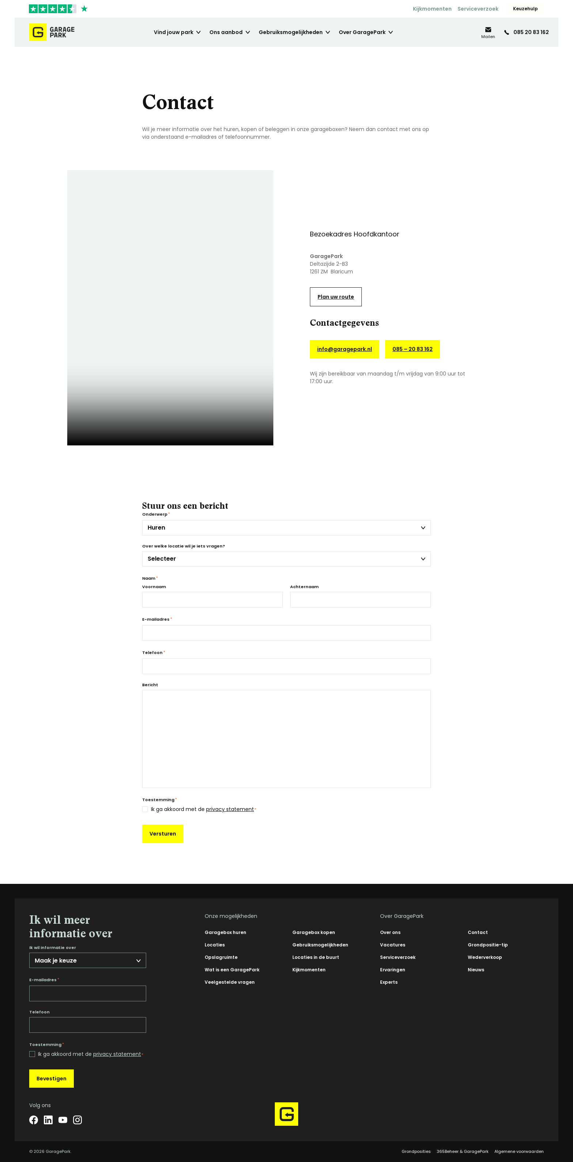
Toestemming (159, 800)
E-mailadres (157, 619)
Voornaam (154, 587)
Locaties (215, 945)
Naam (150, 578)
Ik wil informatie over (52, 948)
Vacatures (392, 945)
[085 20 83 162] (526, 32)
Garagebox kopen (313, 932)
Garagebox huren (225, 932)
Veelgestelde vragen (230, 982)
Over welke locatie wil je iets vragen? (183, 546)
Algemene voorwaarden (519, 1151)
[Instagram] (77, 1120)
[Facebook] (33, 1120)
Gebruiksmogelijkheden (320, 945)
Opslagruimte (221, 957)
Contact (478, 932)
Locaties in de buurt (315, 957)
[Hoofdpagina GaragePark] (52, 32)
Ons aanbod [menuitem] (226, 32)
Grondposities (416, 1151)
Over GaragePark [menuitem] (362, 32)
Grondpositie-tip (488, 945)
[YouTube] (62, 1120)
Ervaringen (392, 970)
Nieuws (476, 970)
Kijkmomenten (432, 8)
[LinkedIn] (48, 1120)
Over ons (390, 932)
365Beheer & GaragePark (463, 1151)
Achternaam (304, 587)
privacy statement (230, 809)
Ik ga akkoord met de (203, 809)
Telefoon (153, 652)
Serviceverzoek (478, 8)
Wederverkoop (485, 957)
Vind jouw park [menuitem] (173, 32)
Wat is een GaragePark (232, 970)
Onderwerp (156, 514)
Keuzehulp (525, 8)
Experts (389, 982)
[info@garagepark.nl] (488, 32)
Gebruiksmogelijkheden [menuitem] (291, 32)
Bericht (150, 685)
